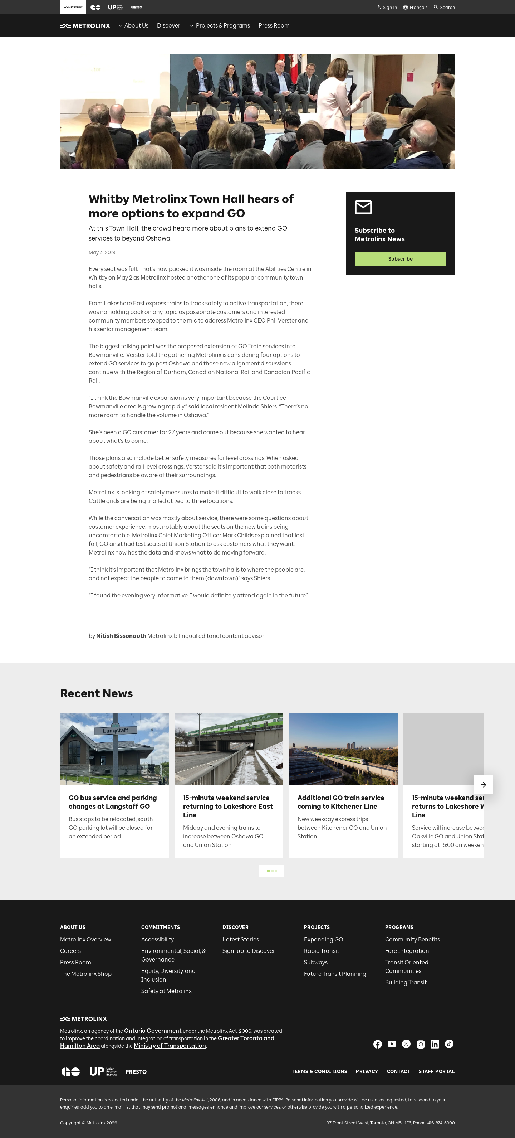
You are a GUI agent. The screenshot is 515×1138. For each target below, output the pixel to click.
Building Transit (406, 982)
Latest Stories (240, 939)
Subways (316, 962)
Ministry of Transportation (170, 1045)
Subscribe (400, 259)
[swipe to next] (483, 784)
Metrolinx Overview (85, 939)
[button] (95, 7)
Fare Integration (407, 951)
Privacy (367, 1072)
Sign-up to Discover (248, 951)
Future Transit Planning (335, 973)
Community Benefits (412, 939)
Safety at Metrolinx (166, 991)
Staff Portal (437, 1072)
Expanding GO (323, 939)
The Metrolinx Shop (86, 973)
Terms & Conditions (319, 1072)
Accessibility (157, 939)
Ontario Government (153, 1030)
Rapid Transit (321, 951)
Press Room (75, 962)
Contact (399, 1072)
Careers (70, 951)
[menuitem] (132, 25)
